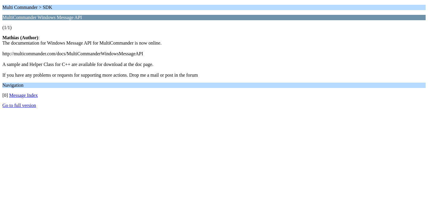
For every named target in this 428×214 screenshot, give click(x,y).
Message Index (23, 95)
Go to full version (19, 105)
